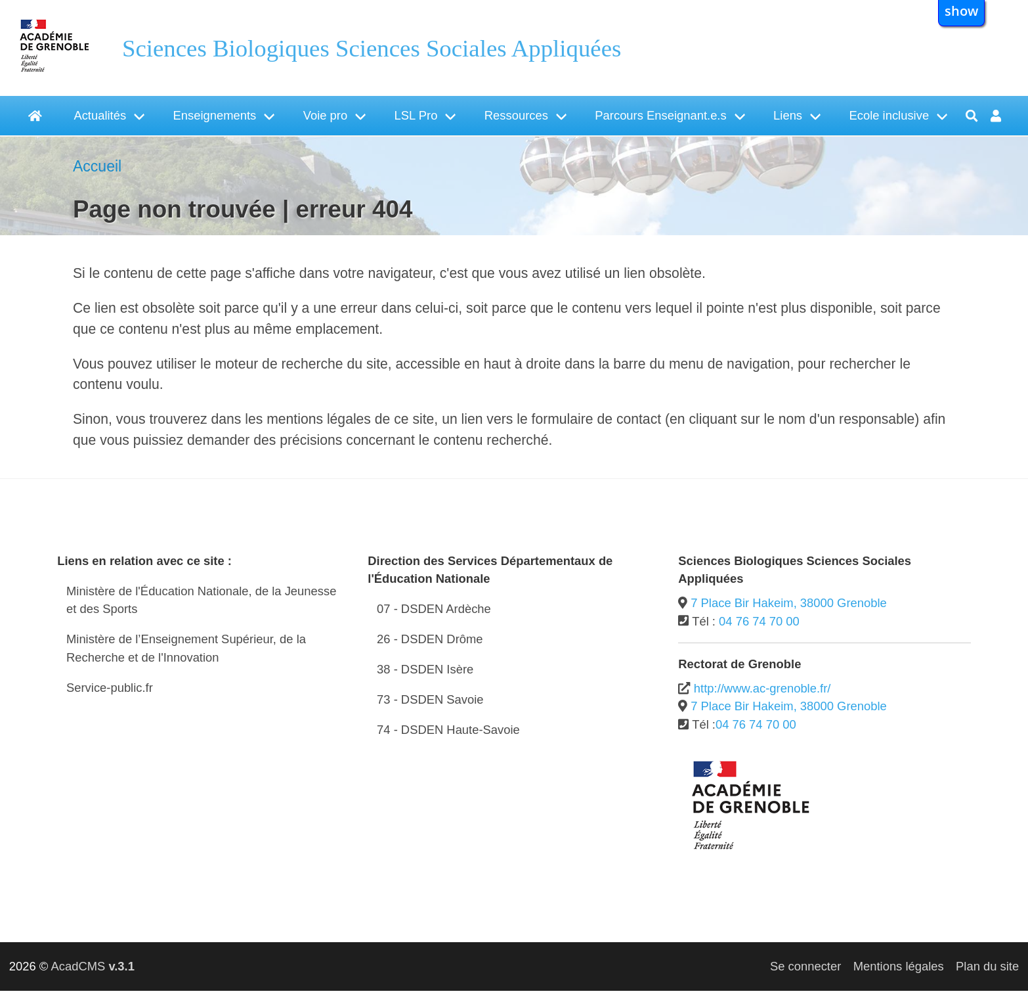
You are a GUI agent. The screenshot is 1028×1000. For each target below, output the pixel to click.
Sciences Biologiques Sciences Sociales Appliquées (371, 48)
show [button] (961, 10)
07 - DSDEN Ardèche (434, 609)
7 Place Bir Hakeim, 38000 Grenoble (789, 603)
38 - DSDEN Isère (425, 669)
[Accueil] (36, 115)
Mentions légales (898, 966)
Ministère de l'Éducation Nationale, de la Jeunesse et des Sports (201, 600)
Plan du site (987, 966)
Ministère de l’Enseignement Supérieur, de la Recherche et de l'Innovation (186, 648)
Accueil (97, 166)
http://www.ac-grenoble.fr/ (762, 688)
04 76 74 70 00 (759, 621)
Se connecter (805, 966)
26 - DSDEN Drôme (429, 639)
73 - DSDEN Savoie (430, 699)
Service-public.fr (109, 687)
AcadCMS (92, 966)
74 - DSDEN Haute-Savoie (448, 730)
